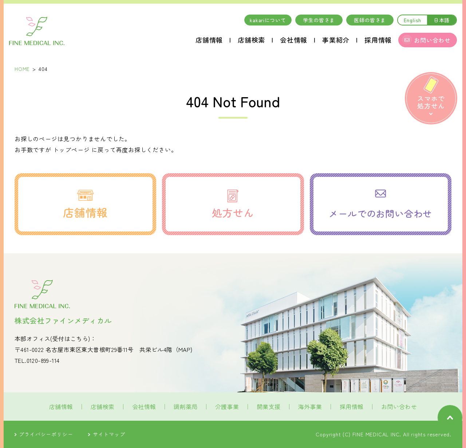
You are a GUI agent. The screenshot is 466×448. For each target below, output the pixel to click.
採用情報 (378, 39)
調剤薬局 (186, 406)
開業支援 (269, 406)
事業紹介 (336, 39)
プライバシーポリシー (44, 434)
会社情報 (293, 39)
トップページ (71, 149)
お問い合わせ (399, 406)
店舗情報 (209, 39)
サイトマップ (106, 434)
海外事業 (310, 406)
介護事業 (227, 406)
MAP (184, 349)
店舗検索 (251, 39)
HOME (22, 68)
